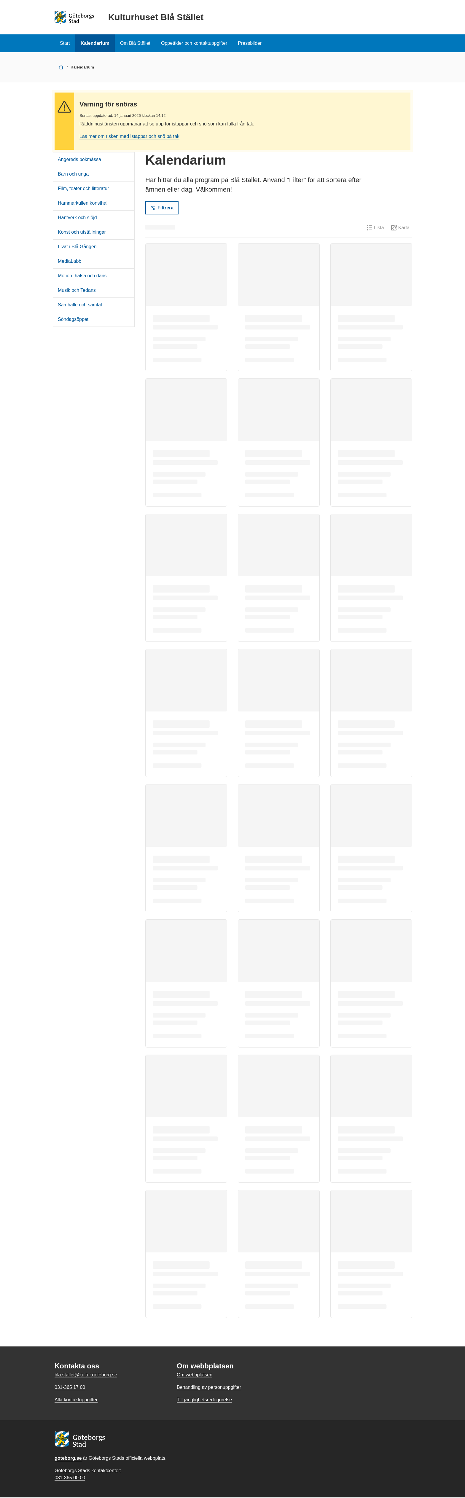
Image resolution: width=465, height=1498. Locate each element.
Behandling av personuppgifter (209, 1387)
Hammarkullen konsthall (83, 203)
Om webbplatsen (194, 1375)
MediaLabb (69, 261)
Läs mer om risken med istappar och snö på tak (129, 136)
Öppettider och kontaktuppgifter (194, 43)
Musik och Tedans (77, 290)
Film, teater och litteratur (83, 189)
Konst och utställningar (82, 232)
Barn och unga (73, 174)
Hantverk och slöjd (77, 218)
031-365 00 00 (70, 1478)
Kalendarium (95, 43)
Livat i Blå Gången (77, 247)
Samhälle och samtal (80, 305)
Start (65, 43)
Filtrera (161, 208)
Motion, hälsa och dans (82, 276)
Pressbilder (250, 43)
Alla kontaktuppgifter (76, 1400)
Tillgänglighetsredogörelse (204, 1400)
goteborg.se (68, 1458)
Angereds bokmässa (79, 160)
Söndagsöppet (73, 319)
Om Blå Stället (135, 43)
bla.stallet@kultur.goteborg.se (86, 1375)
